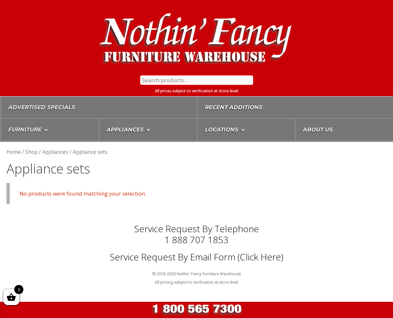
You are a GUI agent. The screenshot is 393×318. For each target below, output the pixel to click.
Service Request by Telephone (196, 228)
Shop (31, 151)
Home (13, 151)
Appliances (55, 151)
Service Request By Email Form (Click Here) (196, 257)
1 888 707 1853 (196, 239)
